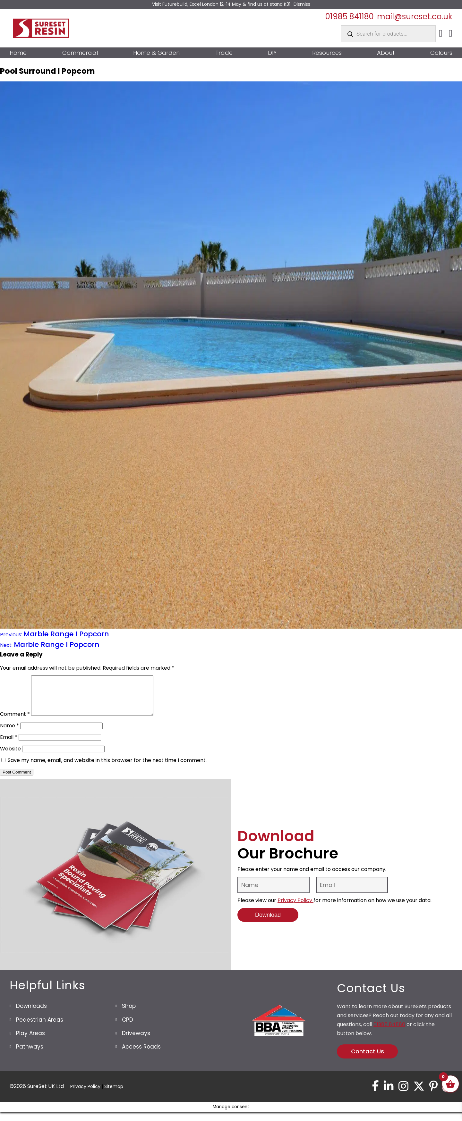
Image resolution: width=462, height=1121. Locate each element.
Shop (129, 1013)
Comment (15, 721)
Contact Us (367, 1059)
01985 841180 (349, 16)
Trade (224, 53)
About (386, 53)
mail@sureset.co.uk (414, 16)
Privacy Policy (295, 908)
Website (10, 756)
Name (9, 733)
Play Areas (30, 1041)
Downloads (31, 1013)
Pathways (29, 1054)
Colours (441, 53)
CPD (127, 1027)
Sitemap (113, 1095)
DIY (272, 53)
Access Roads (141, 1054)
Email (8, 745)
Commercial (80, 53)
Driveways (136, 1041)
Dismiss (302, 4)
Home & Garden (156, 53)
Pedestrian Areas (39, 1027)
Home (18, 53)
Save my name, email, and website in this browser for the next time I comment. (107, 768)
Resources (327, 53)
